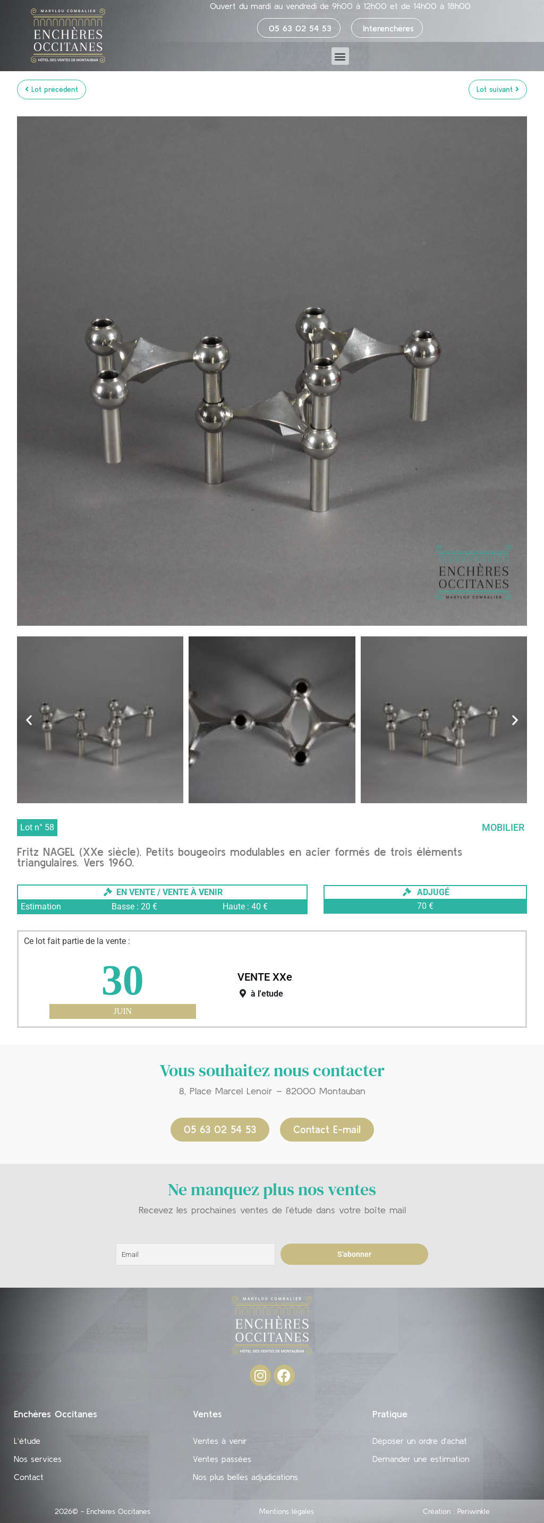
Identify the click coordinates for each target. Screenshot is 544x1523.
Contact (29, 1477)
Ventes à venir (220, 1440)
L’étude (27, 1440)
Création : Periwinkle (456, 1511)
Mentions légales (286, 1511)
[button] (340, 56)
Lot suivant (498, 89)
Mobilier (503, 827)
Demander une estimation (420, 1459)
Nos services (38, 1459)
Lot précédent (51, 89)
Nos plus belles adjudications (245, 1477)
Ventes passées (222, 1459)
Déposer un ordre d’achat (419, 1440)
